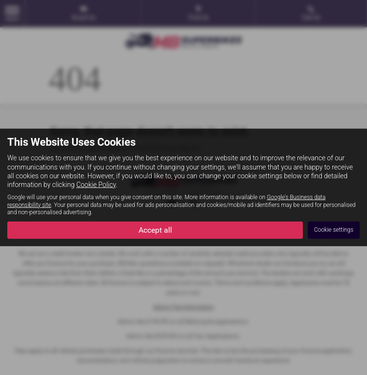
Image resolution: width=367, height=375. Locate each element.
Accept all (155, 229)
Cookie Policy (96, 184)
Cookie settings (333, 229)
